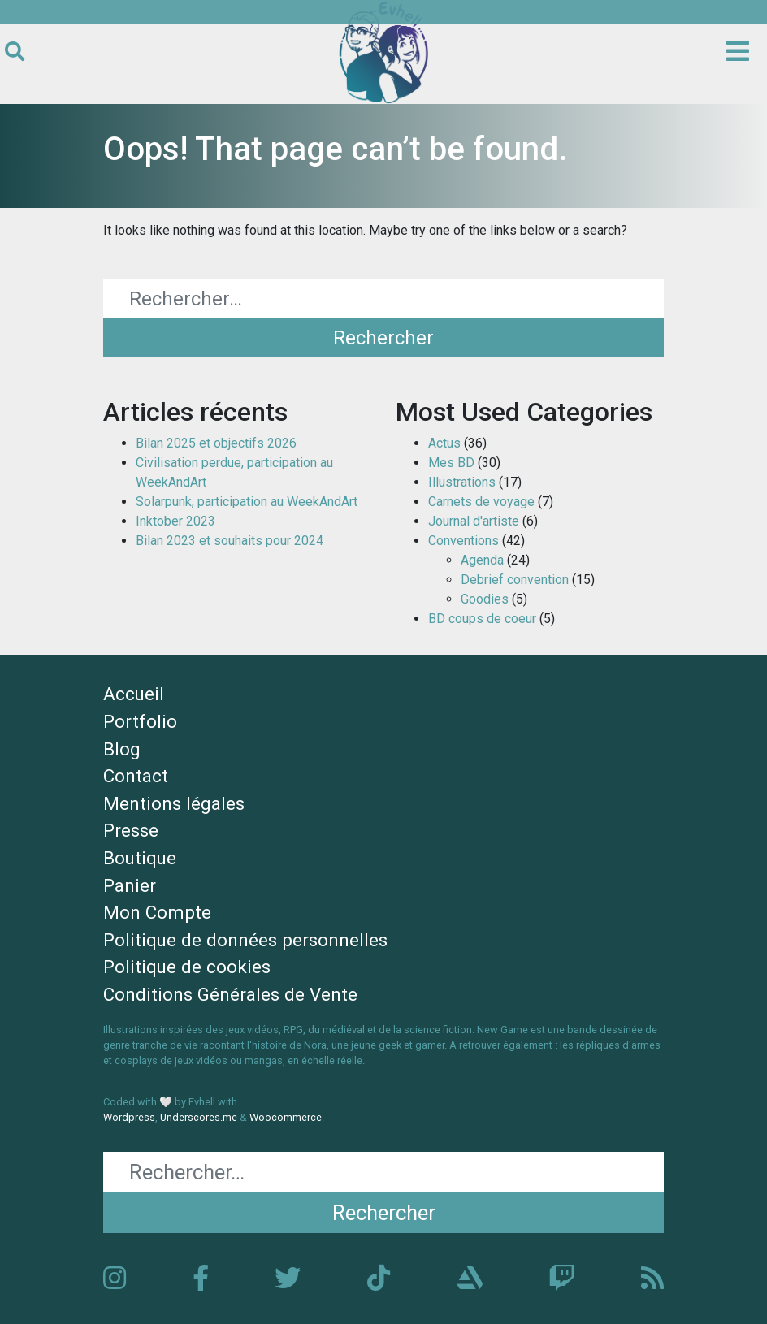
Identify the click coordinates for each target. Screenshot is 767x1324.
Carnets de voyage (481, 501)
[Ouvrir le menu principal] (738, 52)
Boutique (139, 857)
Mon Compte (157, 912)
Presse (130, 830)
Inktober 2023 (175, 521)
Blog (122, 748)
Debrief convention (515, 579)
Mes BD (451, 462)
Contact (135, 775)
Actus (444, 443)
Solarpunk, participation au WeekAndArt (247, 501)
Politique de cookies (187, 966)
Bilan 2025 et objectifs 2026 (216, 443)
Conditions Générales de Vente (230, 994)
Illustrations (462, 482)
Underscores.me (198, 1117)
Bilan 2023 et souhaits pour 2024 (229, 540)
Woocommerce (285, 1117)
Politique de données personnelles (245, 939)
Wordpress (129, 1117)
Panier (129, 885)
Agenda (482, 560)
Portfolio (140, 721)
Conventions (463, 540)
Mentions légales (174, 803)
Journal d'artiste (473, 521)
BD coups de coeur (482, 618)
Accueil (133, 693)
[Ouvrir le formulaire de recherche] (14, 52)
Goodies (485, 599)
